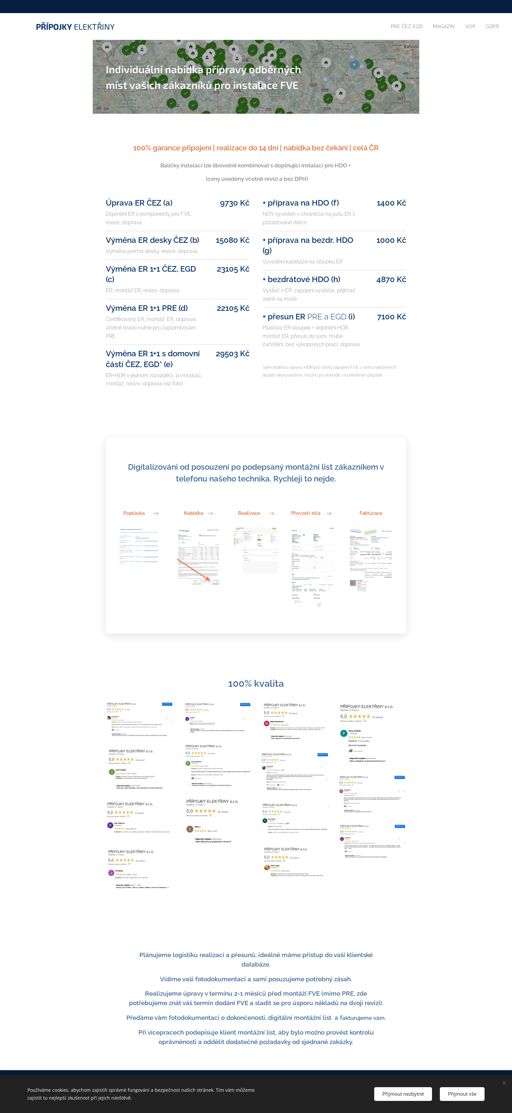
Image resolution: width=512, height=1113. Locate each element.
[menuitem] (406, 26)
